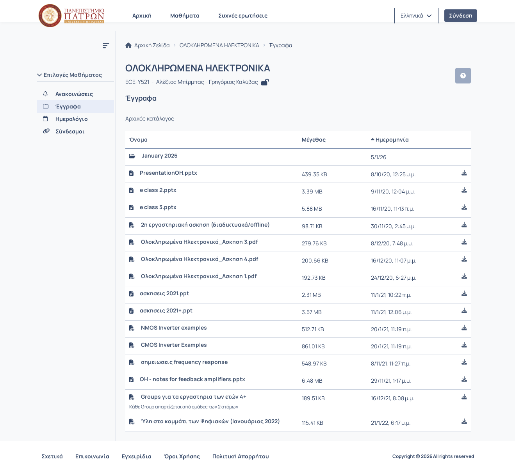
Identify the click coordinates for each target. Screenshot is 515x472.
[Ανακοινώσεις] (75, 94)
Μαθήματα (185, 15)
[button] (416, 15)
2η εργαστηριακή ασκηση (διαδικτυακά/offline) (205, 225)
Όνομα (138, 139)
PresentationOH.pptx (168, 173)
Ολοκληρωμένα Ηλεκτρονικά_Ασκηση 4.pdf (199, 259)
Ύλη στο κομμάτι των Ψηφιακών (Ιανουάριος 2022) (210, 421)
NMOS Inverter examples (174, 328)
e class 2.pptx (158, 190)
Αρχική (141, 15)
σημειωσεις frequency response (184, 362)
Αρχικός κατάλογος (149, 118)
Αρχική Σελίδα (147, 45)
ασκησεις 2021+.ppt (166, 310)
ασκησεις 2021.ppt (164, 293)
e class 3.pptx (158, 207)
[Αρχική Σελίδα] (71, 15)
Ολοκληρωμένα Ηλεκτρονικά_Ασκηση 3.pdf (199, 242)
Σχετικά (52, 456)
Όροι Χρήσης (182, 456)
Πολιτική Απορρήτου (240, 456)
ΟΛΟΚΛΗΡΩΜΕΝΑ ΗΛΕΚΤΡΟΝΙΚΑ (219, 45)
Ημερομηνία (390, 139)
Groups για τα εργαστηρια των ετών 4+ (193, 397)
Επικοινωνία (92, 456)
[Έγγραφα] (75, 106)
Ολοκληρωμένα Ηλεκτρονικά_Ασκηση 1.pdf (199, 276)
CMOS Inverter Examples (174, 345)
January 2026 (160, 156)
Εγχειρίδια (136, 456)
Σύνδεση (460, 15)
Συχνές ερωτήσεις (242, 15)
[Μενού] (106, 45)
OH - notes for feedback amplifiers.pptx (192, 379)
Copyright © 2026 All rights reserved (433, 456)
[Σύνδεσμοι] (75, 131)
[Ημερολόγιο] (75, 119)
